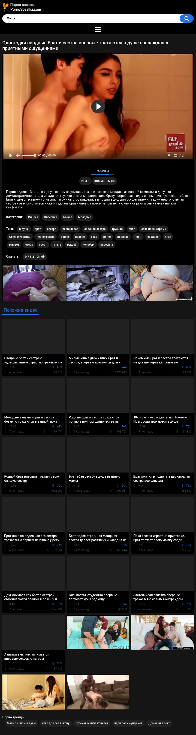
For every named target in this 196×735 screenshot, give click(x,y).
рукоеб (72, 244)
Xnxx (168, 236)
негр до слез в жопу (55, 723)
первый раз (70, 229)
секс (94, 236)
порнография (46, 236)
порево (80, 236)
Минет (67, 217)
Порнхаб (123, 236)
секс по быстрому (153, 229)
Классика (50, 217)
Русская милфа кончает (91, 723)
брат (38, 229)
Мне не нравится (86, 172)
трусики (117, 229)
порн (138, 236)
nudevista (106, 244)
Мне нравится (80, 172)
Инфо (85, 181)
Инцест (33, 217)
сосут (43, 244)
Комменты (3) (104, 181)
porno (107, 236)
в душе (24, 229)
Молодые (84, 217)
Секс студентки (19, 236)
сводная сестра (95, 229)
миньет (14, 244)
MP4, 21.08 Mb (35, 256)
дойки (65, 236)
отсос (29, 244)
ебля (132, 229)
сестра (51, 229)
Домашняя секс (159, 723)
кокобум (88, 244)
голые (57, 244)
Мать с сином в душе (21, 723)
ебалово (153, 236)
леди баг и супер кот (128, 723)
